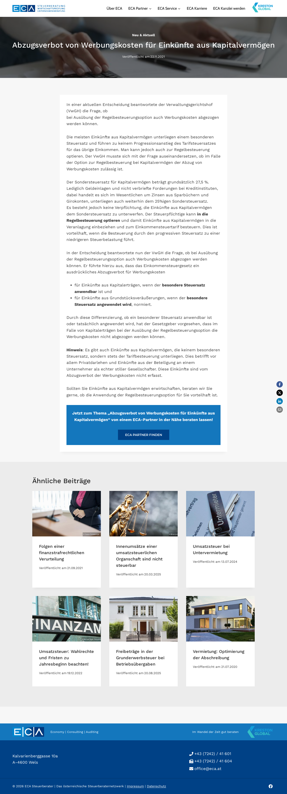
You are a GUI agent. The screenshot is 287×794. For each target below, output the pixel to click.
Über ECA (114, 8)
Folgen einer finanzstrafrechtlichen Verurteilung (61, 552)
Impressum (135, 786)
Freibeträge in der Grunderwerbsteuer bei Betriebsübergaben (140, 658)
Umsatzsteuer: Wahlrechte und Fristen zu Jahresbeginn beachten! (66, 658)
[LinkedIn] (279, 401)
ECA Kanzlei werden (229, 8)
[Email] (279, 409)
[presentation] (66, 513)
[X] (279, 393)
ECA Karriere (197, 8)
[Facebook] (279, 384)
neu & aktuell (143, 35)
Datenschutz (156, 786)
